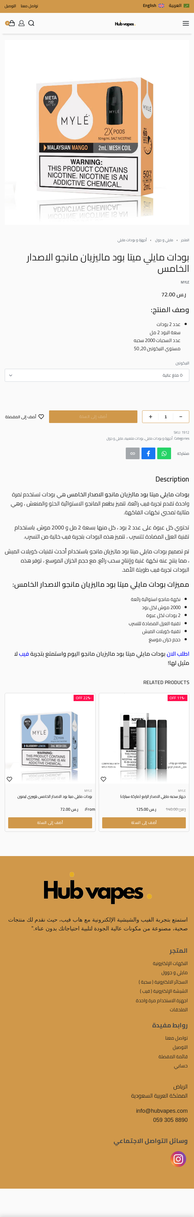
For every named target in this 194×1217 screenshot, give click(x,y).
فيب (24, 653)
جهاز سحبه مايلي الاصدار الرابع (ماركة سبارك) (153, 797)
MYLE (182, 790)
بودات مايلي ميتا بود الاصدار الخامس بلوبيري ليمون (55, 797)
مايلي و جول (164, 240)
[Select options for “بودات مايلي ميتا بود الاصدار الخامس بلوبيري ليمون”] (50, 822)
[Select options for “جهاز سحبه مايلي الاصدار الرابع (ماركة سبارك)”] (144, 822)
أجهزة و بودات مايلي (132, 240)
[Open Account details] (21, 23)
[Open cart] (10, 23)
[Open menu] (185, 23)
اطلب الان (178, 653)
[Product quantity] (165, 416)
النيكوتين (182, 363)
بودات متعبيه (134, 438)
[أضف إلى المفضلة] (24, 416)
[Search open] (31, 23)
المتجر (185, 240)
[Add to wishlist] (103, 779)
